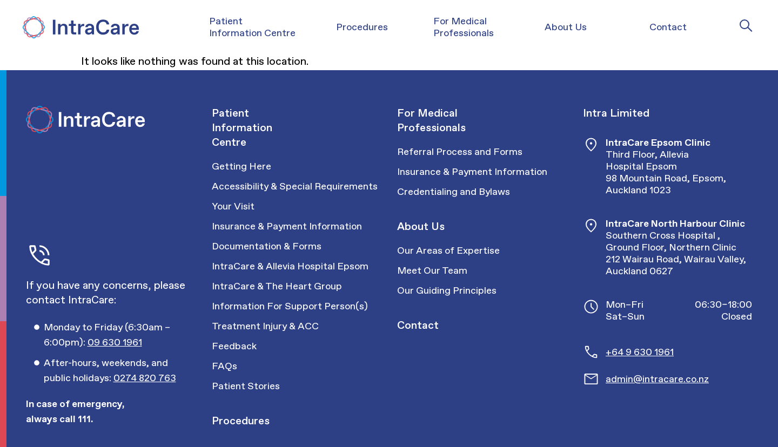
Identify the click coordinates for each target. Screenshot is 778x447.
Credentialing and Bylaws (453, 192)
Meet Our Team (432, 270)
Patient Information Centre (242, 127)
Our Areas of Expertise (448, 250)
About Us (421, 226)
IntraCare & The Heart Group (277, 286)
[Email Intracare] (679, 379)
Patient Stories (246, 386)
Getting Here (241, 166)
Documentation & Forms (266, 246)
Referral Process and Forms (459, 152)
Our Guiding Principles (447, 290)
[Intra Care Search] (746, 25)
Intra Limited (616, 112)
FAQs (224, 366)
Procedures (241, 420)
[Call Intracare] (120, 335)
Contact (418, 325)
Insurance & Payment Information (287, 226)
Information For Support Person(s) (290, 306)
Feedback (234, 346)
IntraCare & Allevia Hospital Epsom (290, 266)
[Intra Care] (79, 27)
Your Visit (233, 206)
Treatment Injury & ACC (265, 326)
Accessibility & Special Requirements (295, 186)
